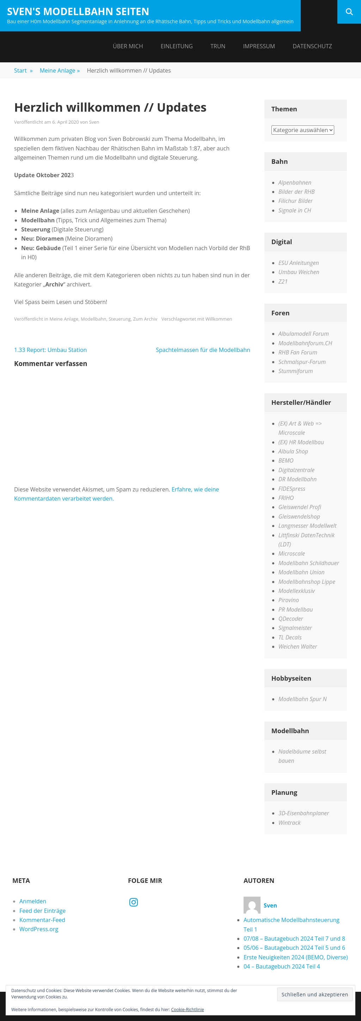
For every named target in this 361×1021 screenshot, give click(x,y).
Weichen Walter (298, 646)
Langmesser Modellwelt (308, 526)
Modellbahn (93, 319)
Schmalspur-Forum (302, 362)
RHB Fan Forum (298, 352)
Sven (94, 122)
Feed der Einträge (42, 911)
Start (23, 70)
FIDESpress (292, 489)
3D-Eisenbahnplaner (304, 813)
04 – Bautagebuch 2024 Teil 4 (282, 966)
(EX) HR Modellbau (301, 442)
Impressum (259, 46)
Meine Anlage (60, 70)
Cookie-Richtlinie (187, 1010)
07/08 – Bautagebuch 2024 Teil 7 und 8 (294, 938)
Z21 (283, 281)
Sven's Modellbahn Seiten (78, 11)
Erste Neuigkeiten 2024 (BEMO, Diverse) (296, 957)
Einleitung (177, 46)
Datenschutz (312, 46)
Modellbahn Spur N (303, 699)
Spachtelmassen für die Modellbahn (203, 350)
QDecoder (291, 619)
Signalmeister (295, 628)
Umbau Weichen (299, 272)
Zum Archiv (145, 319)
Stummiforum (296, 371)
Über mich (128, 46)
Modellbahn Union (302, 572)
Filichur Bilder (296, 201)
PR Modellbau (296, 609)
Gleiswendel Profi (300, 507)
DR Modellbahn (298, 479)
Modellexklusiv (297, 591)
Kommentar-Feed (42, 920)
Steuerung (120, 319)
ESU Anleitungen (299, 263)
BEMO (286, 460)
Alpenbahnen (295, 182)
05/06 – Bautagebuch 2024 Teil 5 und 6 (294, 948)
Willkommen (219, 319)
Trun (217, 46)
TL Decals (290, 637)
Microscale (292, 553)
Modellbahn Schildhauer (309, 563)
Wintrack (290, 823)
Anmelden (32, 901)
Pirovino (289, 600)
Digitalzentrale (296, 470)
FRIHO (286, 498)
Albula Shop (293, 451)
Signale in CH (295, 210)
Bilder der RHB (297, 192)
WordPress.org (38, 929)
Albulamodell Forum (304, 334)
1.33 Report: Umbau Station (50, 350)
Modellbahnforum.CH (305, 343)
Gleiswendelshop (299, 516)
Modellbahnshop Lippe (307, 582)
